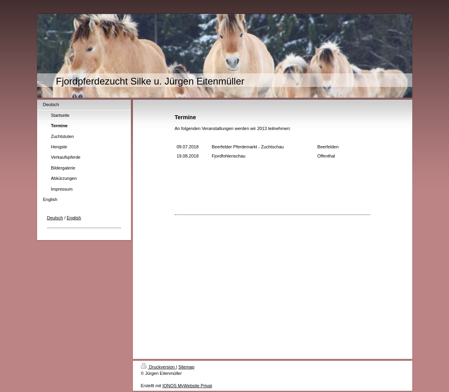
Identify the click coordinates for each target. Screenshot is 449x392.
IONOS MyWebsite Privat (187, 385)
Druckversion (158, 366)
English (74, 217)
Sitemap (186, 366)
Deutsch (55, 217)
